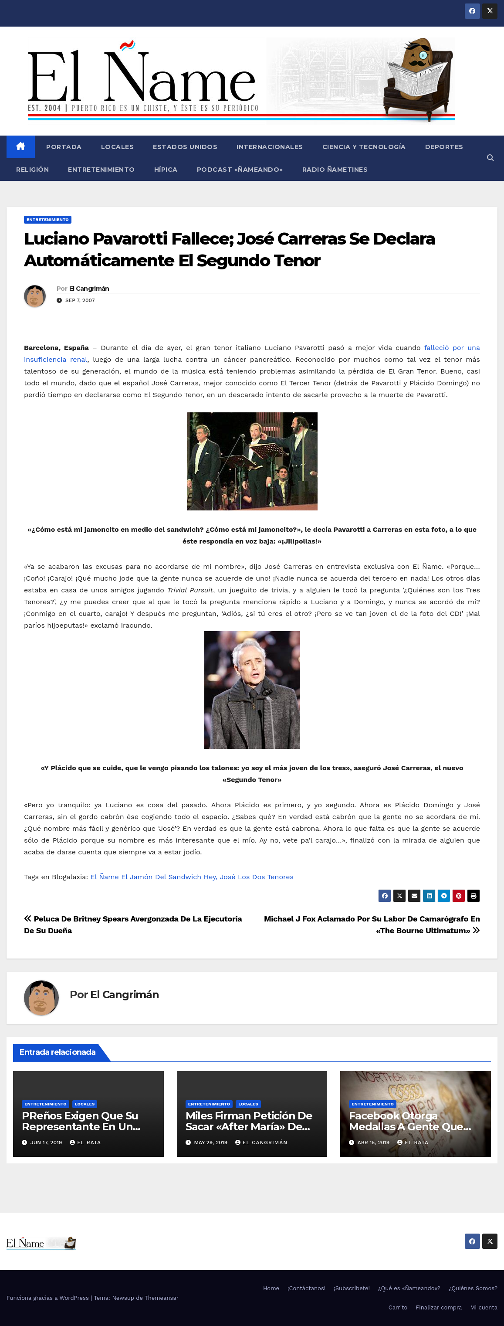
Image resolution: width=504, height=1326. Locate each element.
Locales (117, 147)
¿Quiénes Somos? (473, 1288)
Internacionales (270, 147)
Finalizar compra (439, 1307)
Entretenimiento (101, 169)
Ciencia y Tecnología (364, 147)
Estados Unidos (185, 147)
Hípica (166, 169)
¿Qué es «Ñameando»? (409, 1288)
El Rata (85, 1142)
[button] (490, 158)
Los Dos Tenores (266, 877)
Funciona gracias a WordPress (49, 1298)
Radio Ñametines (335, 169)
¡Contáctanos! (306, 1288)
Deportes (444, 147)
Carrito (398, 1307)
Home (271, 1288)
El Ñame (105, 877)
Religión (32, 169)
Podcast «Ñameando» (240, 169)
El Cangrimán (89, 288)
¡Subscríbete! (352, 1288)
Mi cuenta (483, 1307)
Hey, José (220, 877)
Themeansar (162, 1298)
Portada (63, 147)
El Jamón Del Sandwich (161, 877)
